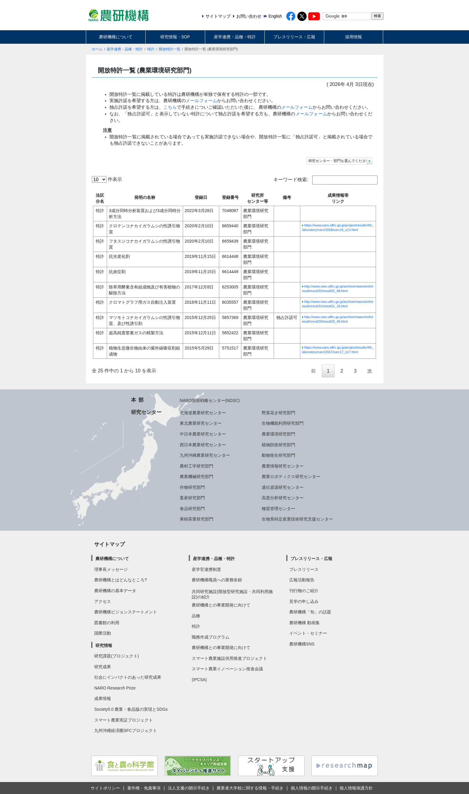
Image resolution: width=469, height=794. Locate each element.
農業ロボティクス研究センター (291, 476)
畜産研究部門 (192, 497)
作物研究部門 (192, 487)
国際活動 (102, 633)
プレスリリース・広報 (294, 36)
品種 (196, 615)
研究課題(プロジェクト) (116, 656)
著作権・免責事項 (144, 788)
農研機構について (116, 36)
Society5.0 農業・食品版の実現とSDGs (131, 709)
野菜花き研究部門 (278, 412)
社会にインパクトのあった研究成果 (127, 677)
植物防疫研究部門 (278, 444)
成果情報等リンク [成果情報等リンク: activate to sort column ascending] (338, 198)
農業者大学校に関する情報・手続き (250, 788)
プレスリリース (304, 569)
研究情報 (103, 645)
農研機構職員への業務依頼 (217, 579)
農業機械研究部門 (196, 476)
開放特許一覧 (169, 49)
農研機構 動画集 (304, 622)
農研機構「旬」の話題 (310, 612)
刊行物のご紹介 (304, 590)
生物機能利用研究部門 (283, 423)
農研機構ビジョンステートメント (125, 612)
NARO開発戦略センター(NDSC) (210, 400)
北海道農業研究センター (203, 412)
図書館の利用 (106, 622)
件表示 (107, 179)
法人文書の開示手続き (189, 788)
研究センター (146, 412)
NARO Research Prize (114, 688)
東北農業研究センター (201, 423)
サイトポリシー (105, 788)
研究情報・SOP (175, 36)
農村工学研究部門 (196, 466)
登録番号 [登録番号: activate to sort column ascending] (230, 197)
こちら (170, 107)
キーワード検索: (325, 180)
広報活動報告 (301, 579)
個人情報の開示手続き (312, 788)
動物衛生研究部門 (278, 455)
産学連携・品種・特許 (235, 36)
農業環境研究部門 (278, 434)
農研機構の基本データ (115, 590)
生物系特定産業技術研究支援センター (297, 519)
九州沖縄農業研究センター (205, 455)
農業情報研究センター (283, 466)
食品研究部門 (192, 508)
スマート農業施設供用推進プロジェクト (229, 658)
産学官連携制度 (206, 569)
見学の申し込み (304, 601)
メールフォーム (201, 100)
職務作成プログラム (210, 637)
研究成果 (102, 666)
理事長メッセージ (111, 569)
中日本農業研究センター (203, 434)
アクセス (102, 601)
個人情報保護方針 (356, 788)
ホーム (97, 49)
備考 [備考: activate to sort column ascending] (287, 197)
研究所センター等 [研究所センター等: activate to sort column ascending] (257, 198)
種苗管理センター (278, 508)
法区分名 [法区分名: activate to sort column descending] (100, 198)
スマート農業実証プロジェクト (123, 720)
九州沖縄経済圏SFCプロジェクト (125, 730)
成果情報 (102, 698)
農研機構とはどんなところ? (120, 579)
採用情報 (353, 36)
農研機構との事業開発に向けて (221, 605)
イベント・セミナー (308, 633)
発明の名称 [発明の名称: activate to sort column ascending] (144, 197)
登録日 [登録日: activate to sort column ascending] (201, 197)
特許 (150, 49)
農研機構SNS (301, 644)
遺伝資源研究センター (283, 487)
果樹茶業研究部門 (196, 519)
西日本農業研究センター (203, 444)
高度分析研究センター (283, 497)
